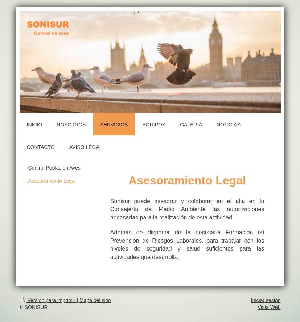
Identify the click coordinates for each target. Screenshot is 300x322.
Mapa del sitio (95, 300)
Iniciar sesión (266, 300)
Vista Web (269, 307)
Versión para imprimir (48, 300)
